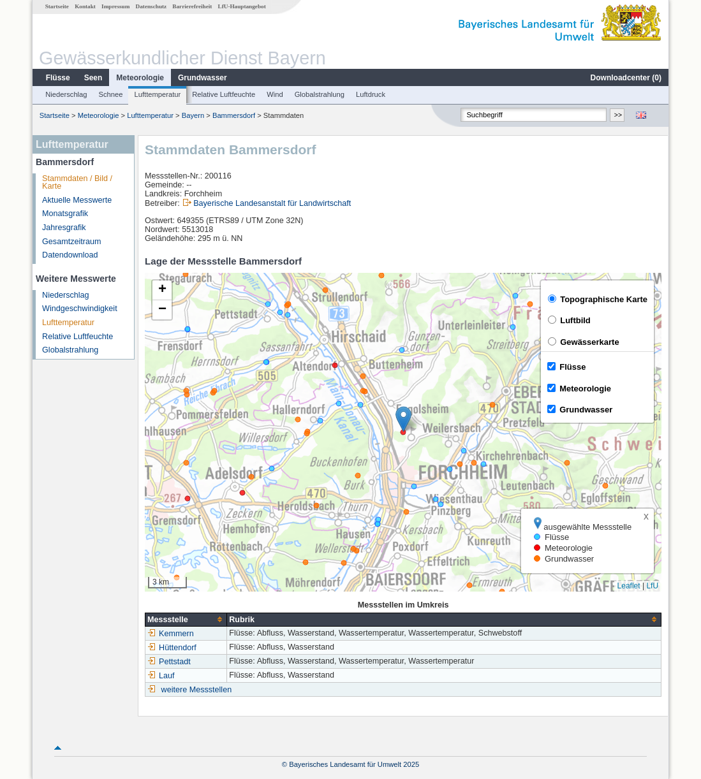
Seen (93, 77)
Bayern (193, 115)
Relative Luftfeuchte (223, 94)
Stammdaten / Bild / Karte (77, 182)
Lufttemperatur (157, 94)
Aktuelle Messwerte (77, 200)
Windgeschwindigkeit (79, 308)
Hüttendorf (171, 647)
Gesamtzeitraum (71, 241)
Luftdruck (370, 94)
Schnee (111, 94)
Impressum (115, 6)
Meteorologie (140, 77)
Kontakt (85, 6)
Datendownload (70, 255)
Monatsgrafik (65, 213)
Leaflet (628, 585)
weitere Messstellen (196, 689)
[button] (403, 419)
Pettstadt (169, 661)
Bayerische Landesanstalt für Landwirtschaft (272, 203)
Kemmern (170, 633)
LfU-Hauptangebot (242, 6)
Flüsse (58, 77)
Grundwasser (202, 77)
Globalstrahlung (319, 94)
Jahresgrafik (64, 227)
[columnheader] (186, 619)
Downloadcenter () (626, 77)
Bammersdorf (233, 115)
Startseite (57, 6)
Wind (275, 94)
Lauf (161, 675)
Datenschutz (151, 6)
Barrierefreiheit (192, 6)
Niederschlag (66, 94)
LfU (652, 585)
